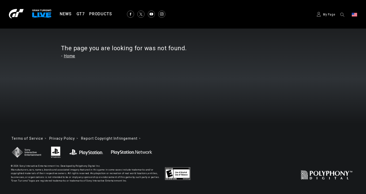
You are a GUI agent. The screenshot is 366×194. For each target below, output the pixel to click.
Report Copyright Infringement (109, 138)
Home (69, 56)
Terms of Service (27, 138)
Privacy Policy (62, 138)
